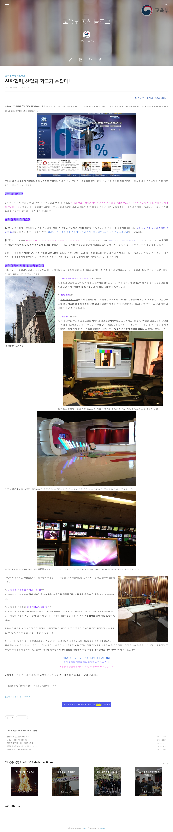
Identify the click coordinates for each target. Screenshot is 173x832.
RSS (91, 60)
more (165, 763)
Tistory (102, 828)
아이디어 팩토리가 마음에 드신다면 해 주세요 (86, 704)
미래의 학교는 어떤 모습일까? (17, 749)
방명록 (81, 60)
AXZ (86, 828)
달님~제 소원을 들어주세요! (17, 737)
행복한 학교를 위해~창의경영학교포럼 (20, 746)
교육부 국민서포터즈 (15, 75)
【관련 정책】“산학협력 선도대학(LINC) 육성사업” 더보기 (31, 685)
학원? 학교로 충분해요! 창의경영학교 (20, 743)
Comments (12, 806)
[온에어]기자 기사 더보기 (18, 696)
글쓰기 (71, 60)
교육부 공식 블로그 (86, 22)
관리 (101, 60)
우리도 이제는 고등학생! (15, 740)
